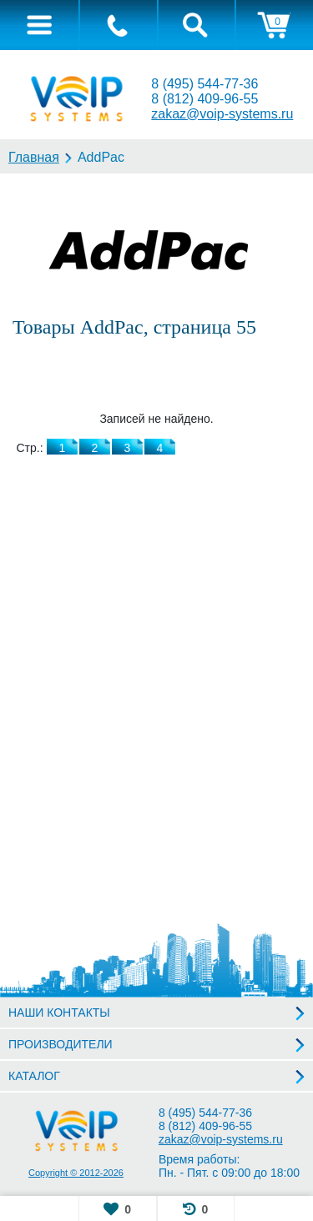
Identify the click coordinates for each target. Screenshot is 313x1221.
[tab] (39, 25)
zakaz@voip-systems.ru (222, 114)
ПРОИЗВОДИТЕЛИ (60, 1044)
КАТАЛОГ (34, 1076)
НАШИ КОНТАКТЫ (59, 1012)
